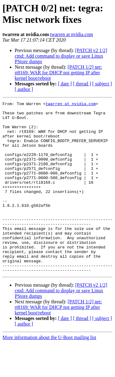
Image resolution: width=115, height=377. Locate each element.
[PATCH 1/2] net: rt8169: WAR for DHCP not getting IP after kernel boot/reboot (58, 72)
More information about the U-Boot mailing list (49, 371)
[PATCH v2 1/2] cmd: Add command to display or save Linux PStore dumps (61, 56)
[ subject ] (102, 83)
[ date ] (65, 83)
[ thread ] (82, 83)
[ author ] (24, 89)
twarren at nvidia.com (71, 34)
